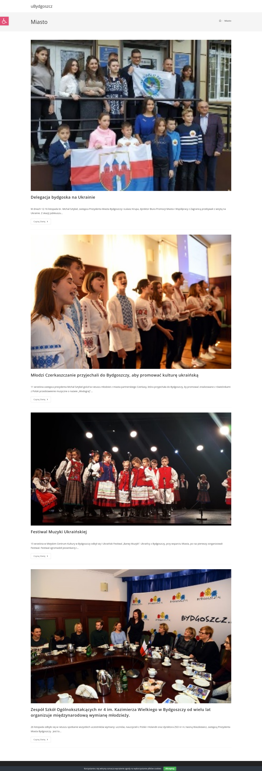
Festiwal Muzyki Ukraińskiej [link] (59, 531)
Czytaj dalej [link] (42, 222)
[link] (4, 21)
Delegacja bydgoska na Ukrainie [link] (63, 197)
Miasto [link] (227, 20)
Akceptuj (169, 768)
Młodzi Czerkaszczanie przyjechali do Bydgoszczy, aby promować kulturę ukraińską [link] (115, 375)
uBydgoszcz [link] (41, 6)
